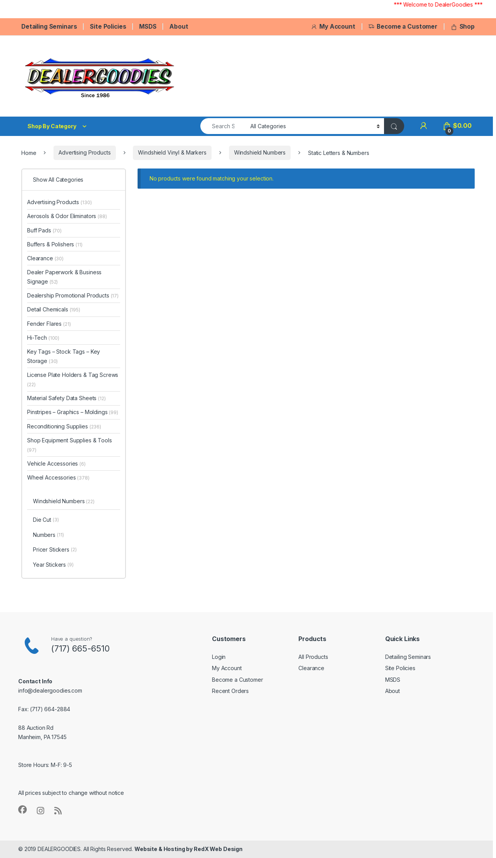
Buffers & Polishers (55, 244)
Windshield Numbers (260, 152)
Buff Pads (44, 230)
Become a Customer (402, 26)
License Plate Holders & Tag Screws (72, 379)
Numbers (48, 535)
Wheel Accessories (58, 477)
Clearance (45, 258)
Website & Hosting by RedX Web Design (188, 849)
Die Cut (46, 520)
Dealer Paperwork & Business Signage (64, 277)
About (178, 26)
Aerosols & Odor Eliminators (67, 216)
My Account (333, 26)
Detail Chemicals (53, 309)
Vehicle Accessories (56, 463)
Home (28, 152)
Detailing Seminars (49, 26)
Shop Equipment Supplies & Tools (69, 445)
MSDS (147, 26)
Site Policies (108, 26)
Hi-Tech (43, 337)
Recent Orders (230, 691)
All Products (313, 656)
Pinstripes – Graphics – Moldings (72, 412)
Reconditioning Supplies (64, 426)
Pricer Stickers (55, 550)
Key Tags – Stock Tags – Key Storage (63, 356)
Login (219, 656)
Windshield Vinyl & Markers (172, 152)
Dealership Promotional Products (73, 295)
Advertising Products (84, 152)
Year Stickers (53, 565)
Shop (463, 26)
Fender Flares (49, 323)
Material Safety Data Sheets (66, 398)
